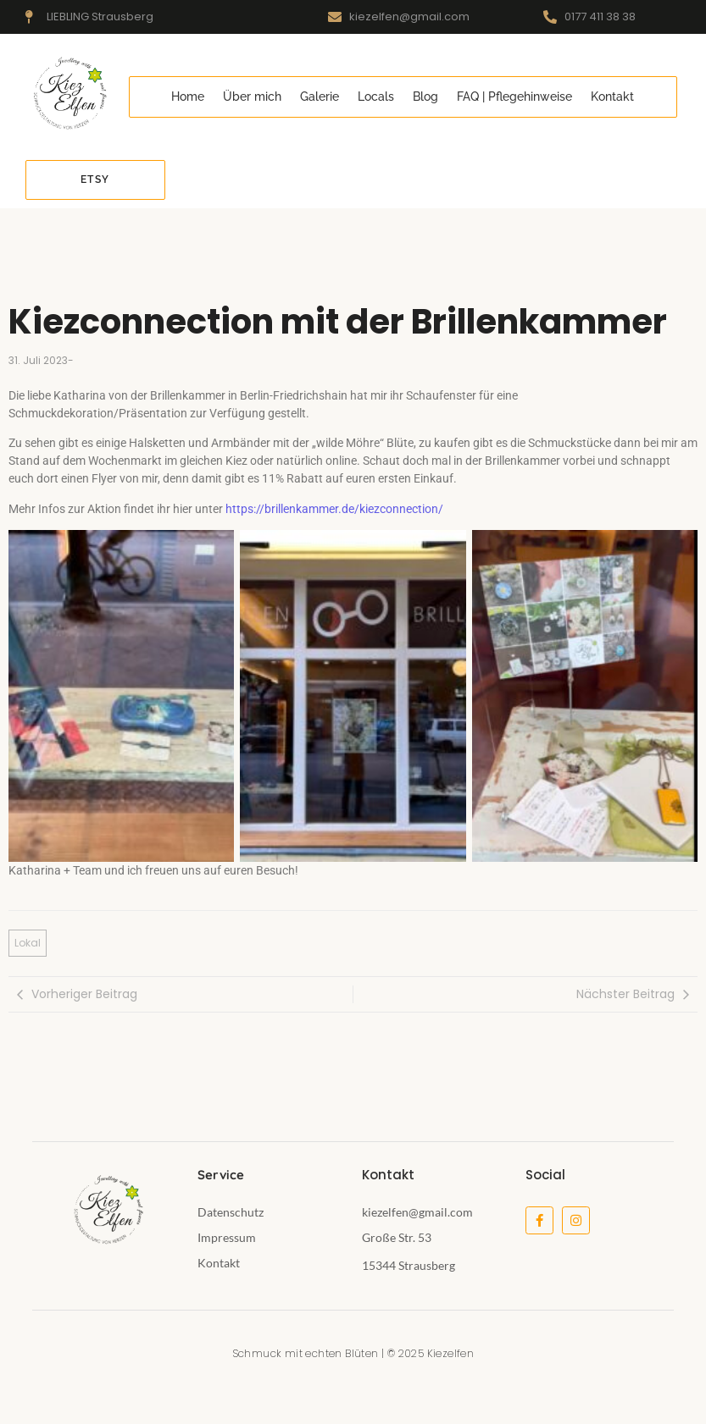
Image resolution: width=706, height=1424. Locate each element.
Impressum (226, 1237)
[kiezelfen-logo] (68, 94)
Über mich (252, 96)
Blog (425, 96)
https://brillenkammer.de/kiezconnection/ (334, 509)
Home (187, 96)
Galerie (319, 96)
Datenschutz (230, 1212)
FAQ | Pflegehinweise (514, 96)
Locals (376, 96)
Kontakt (612, 96)
